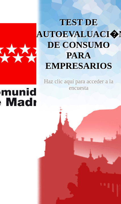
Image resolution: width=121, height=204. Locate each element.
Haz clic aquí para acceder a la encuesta (78, 84)
